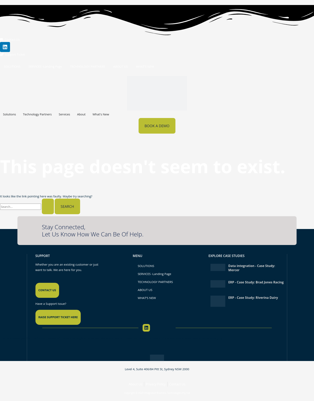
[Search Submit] (48, 206)
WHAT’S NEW (145, 67)
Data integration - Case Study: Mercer (252, 268)
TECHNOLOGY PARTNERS (87, 67)
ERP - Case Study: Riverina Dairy (253, 298)
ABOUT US (120, 67)
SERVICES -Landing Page (45, 67)
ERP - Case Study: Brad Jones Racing (250, 284)
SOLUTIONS (12, 67)
